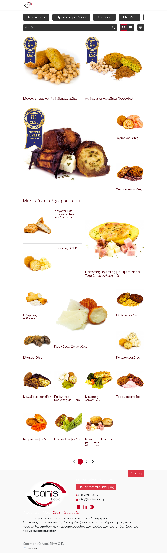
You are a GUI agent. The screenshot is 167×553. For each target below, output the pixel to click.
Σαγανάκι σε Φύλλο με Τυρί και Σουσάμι (64, 214)
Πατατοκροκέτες (128, 357)
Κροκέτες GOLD (66, 248)
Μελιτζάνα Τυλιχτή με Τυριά (52, 201)
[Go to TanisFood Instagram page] (92, 507)
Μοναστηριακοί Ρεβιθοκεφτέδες (50, 98)
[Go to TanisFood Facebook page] (78, 507)
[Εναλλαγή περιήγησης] (140, 5)
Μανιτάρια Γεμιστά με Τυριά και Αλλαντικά (98, 442)
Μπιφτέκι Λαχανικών (92, 398)
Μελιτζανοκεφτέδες (37, 396)
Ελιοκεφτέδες (32, 357)
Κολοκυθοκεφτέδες (67, 439)
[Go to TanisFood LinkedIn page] (85, 507)
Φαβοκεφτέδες (126, 315)
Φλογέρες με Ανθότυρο (32, 317)
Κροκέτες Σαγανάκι (70, 346)
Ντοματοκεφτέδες (35, 439)
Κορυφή (136, 473)
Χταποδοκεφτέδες (129, 189)
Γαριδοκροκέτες (127, 138)
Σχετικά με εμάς (66, 512)
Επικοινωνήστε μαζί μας (96, 487)
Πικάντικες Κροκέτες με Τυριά (67, 398)
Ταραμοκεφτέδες (128, 396)
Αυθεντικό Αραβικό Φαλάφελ (109, 98)
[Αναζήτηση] (113, 27)
